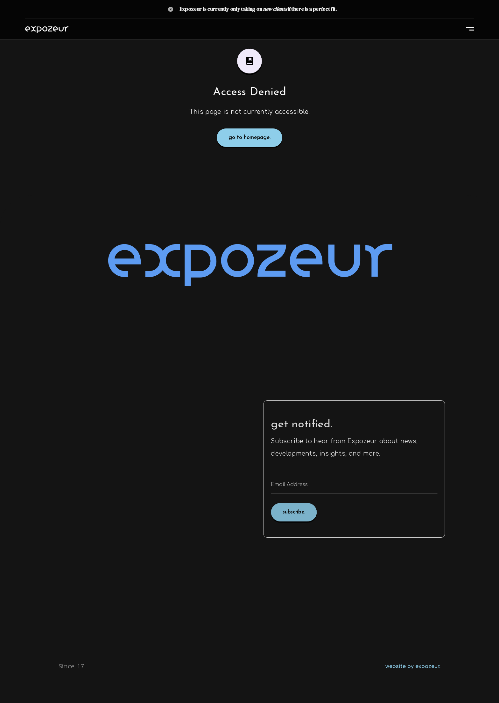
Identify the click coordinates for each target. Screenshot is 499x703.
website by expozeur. (412, 666)
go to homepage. (249, 137)
